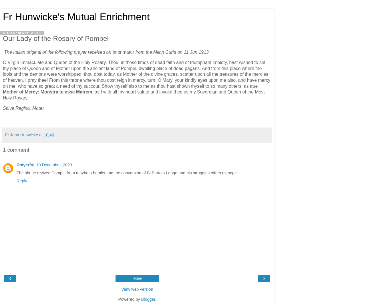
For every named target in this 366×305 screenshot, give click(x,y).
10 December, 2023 (54, 165)
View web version (137, 289)
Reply (22, 181)
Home (137, 278)
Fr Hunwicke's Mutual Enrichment (76, 16)
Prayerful (25, 165)
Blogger (148, 299)
